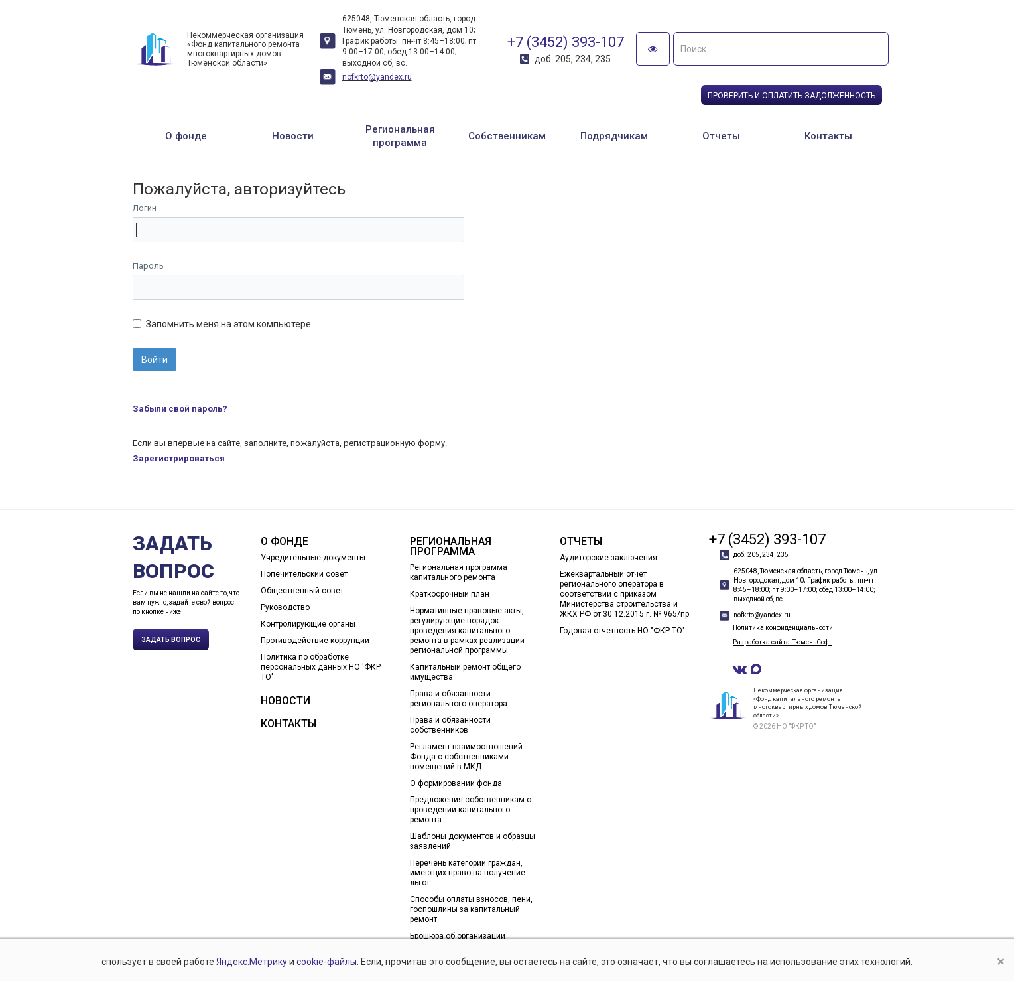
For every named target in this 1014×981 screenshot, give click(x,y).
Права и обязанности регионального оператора (458, 698)
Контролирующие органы (308, 624)
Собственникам (507, 136)
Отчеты (721, 136)
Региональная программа (400, 136)
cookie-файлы (326, 961)
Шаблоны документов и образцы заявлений (472, 841)
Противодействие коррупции (315, 640)
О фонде (186, 136)
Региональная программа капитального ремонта (458, 572)
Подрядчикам (614, 136)
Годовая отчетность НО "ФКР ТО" (622, 630)
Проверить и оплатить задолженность (791, 95)
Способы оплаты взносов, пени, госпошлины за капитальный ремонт (471, 909)
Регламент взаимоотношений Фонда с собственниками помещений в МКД (466, 756)
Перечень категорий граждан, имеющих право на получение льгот (467, 872)
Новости (293, 136)
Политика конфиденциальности (783, 627)
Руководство (285, 607)
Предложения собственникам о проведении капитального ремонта (470, 809)
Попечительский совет (304, 574)
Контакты (828, 136)
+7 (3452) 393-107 (565, 42)
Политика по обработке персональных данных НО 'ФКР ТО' (321, 667)
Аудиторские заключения (608, 557)
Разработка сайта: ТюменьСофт (782, 642)
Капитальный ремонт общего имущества (465, 672)
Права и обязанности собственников (450, 725)
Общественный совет (302, 590)
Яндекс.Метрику (251, 961)
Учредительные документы (313, 557)
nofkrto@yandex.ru (377, 77)
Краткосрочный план (449, 594)
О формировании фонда (456, 783)
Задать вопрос (170, 639)
